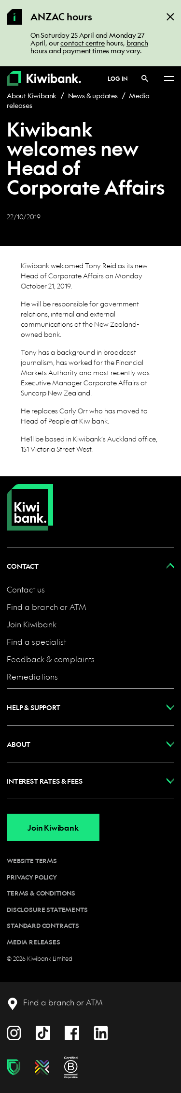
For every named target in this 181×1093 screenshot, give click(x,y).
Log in (118, 78)
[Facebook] (72, 1032)
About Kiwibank (31, 95)
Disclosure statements (47, 909)
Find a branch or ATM (46, 607)
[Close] (170, 16)
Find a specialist (36, 642)
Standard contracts (43, 925)
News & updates (93, 95)
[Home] (30, 499)
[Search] (145, 78)
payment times (85, 50)
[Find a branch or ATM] (55, 1003)
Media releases (33, 942)
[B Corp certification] (71, 1067)
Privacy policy (32, 877)
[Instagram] (14, 1032)
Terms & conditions (41, 893)
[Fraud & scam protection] (13, 1067)
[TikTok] (43, 1032)
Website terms (32, 861)
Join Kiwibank (31, 624)
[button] (90, 565)
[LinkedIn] (101, 1032)
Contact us (26, 589)
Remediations (32, 676)
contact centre (82, 42)
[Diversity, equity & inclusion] (42, 1067)
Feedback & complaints (51, 659)
